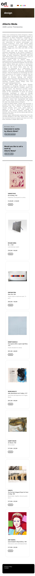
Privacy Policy (8, 566)
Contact (6, 568)
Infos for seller (9, 154)
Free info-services (10, 134)
